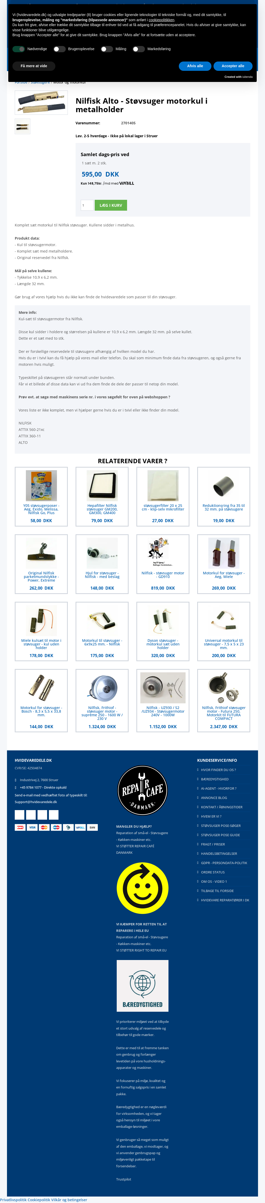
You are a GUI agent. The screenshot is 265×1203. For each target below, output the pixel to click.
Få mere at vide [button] (34, 66)
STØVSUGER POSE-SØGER (221, 825)
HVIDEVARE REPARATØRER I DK (225, 900)
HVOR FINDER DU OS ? (218, 769)
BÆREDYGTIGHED (215, 779)
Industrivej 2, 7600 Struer (39, 780)
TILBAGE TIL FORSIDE (217, 890)
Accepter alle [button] (233, 66)
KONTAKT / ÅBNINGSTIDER (221, 807)
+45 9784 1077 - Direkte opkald (43, 787)
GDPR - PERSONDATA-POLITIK (224, 863)
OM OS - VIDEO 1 (214, 881)
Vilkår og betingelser (69, 1199)
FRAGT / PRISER (213, 844)
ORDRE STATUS (213, 872)
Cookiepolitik (39, 1199)
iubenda (247, 76)
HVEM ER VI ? (211, 816)
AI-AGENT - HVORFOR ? (219, 788)
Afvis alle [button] (195, 66)
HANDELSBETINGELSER (219, 853)
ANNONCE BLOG (214, 797)
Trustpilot (123, 1179)
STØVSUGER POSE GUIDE (220, 835)
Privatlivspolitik (13, 1199)
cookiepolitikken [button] (161, 20)
